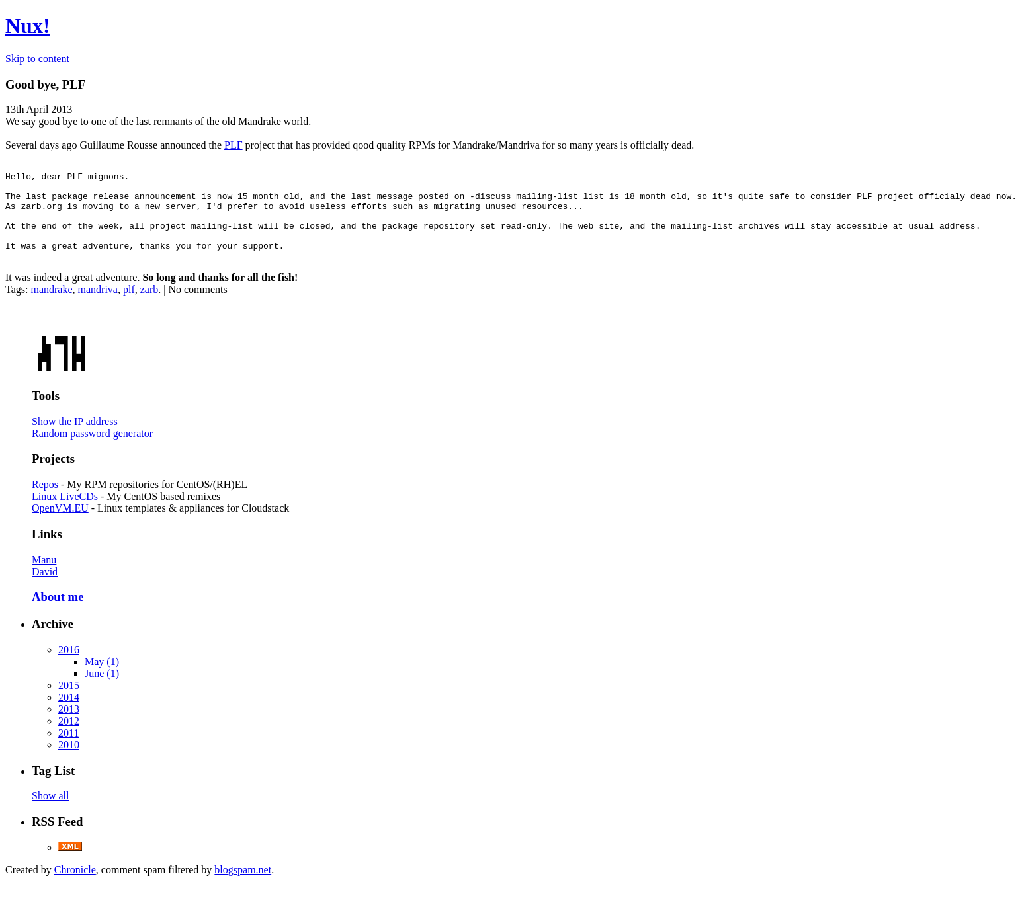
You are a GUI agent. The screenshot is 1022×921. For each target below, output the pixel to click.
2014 (68, 713)
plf (129, 305)
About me (57, 613)
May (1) (102, 677)
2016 (68, 665)
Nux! (27, 26)
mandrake (51, 305)
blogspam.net (242, 885)
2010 (68, 760)
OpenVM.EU (60, 524)
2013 (68, 725)
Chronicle (75, 885)
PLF (233, 145)
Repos (45, 500)
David (45, 587)
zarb (149, 305)
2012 (68, 736)
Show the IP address (75, 437)
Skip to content (37, 58)
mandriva (98, 305)
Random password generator (92, 449)
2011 (68, 748)
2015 (68, 701)
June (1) (102, 689)
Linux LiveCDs (65, 512)
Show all (50, 811)
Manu (44, 575)
